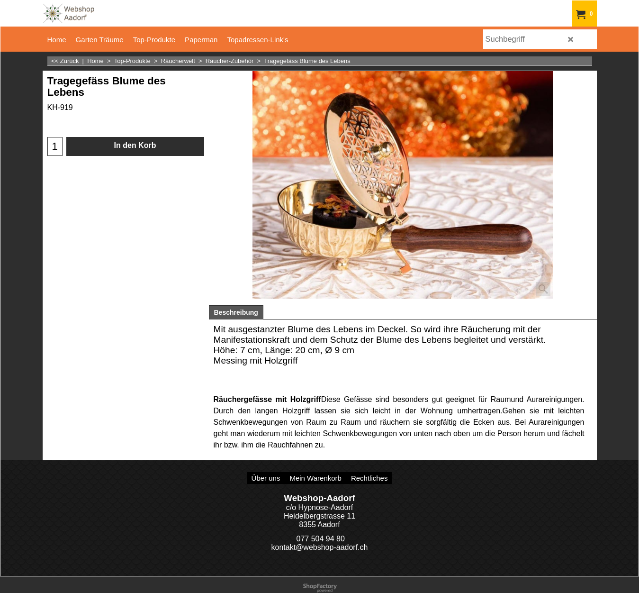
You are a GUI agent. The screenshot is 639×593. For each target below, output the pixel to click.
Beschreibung (236, 312)
